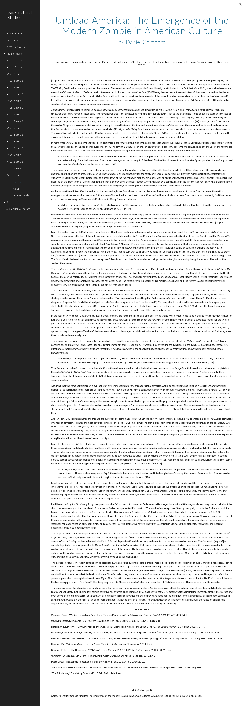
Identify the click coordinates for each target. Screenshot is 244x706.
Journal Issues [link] (14, 53)
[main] (142, 30)
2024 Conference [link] (16, 46)
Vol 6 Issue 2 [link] (16, 107)
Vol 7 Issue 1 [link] (16, 100)
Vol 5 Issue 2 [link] (16, 121)
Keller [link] (16, 188)
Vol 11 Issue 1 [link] (17, 60)
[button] (240, 4)
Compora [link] (18, 181)
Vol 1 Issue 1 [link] (16, 174)
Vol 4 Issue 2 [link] (16, 134)
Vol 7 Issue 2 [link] (16, 94)
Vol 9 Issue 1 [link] (16, 73)
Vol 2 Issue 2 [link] (16, 161)
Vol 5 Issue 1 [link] (16, 127)
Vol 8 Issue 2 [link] (16, 80)
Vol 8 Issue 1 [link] (16, 87)
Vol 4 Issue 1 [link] (16, 141)
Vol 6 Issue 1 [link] (16, 114)
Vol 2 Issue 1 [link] (16, 168)
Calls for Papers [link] (14, 40)
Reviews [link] (11, 202)
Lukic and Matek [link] (22, 195)
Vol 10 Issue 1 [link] (17, 67)
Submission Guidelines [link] (18, 208)
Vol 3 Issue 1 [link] (16, 154)
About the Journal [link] (16, 33)
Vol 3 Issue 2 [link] (16, 148)
